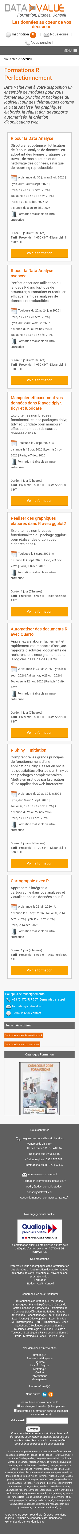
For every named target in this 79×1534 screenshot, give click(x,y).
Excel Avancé (20, 1318)
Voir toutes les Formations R (23, 1035)
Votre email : (39, 1420)
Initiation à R (52, 1321)
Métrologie (39, 1369)
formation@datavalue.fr (28, 1006)
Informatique (39, 1376)
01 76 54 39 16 (53, 1148)
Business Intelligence (39, 1358)
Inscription (24, 34)
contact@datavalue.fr (56, 1197)
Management (39, 1379)
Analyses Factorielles (36, 1307)
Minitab (61, 1318)
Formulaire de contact (27, 1013)
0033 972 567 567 (52, 1164)
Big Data (40, 1362)
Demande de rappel (52, 999)
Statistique (39, 1355)
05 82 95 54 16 (51, 1153)
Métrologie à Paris (34, 1336)
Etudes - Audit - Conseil (40, 1283)
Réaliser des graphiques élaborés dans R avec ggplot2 (38, 521)
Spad (65, 1321)
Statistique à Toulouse (28, 1325)
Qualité (39, 1372)
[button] (67, 50)
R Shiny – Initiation (28, 750)
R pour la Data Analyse (32, 138)
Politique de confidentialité (31, 1518)
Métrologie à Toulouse (40, 1328)
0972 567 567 (54, 1159)
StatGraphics (25, 1321)
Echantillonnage (36, 1314)
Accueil (27, 59)
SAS (37, 1321)
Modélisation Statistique (40, 1311)
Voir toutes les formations (22, 1044)
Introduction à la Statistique (32, 1300)
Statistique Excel (57, 1314)
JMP (12, 1321)
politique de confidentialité (48, 1443)
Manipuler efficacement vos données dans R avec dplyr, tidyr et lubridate (37, 403)
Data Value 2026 (18, 1514)
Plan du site (37, 1521)
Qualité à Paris (55, 1336)
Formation (40, 1279)
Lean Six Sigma (39, 1365)
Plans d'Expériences (41, 1304)
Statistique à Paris (35, 1332)
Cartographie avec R (30, 880)
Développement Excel (42, 1318)
